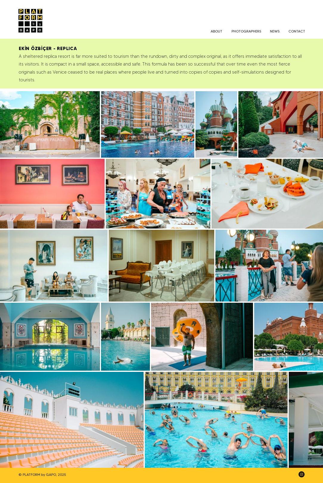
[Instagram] (302, 474)
